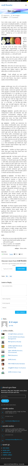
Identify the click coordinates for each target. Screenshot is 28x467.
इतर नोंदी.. (11, 325)
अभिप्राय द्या (18, 0)
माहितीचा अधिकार (7, 455)
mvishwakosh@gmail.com (12, 421)
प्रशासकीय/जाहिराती (11, 0)
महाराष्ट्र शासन (6, 450)
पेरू (7, 276)
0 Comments (14, 17)
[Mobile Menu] (26, 5)
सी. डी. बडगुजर (16, 15)
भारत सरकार (6, 448)
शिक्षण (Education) (13, 355)
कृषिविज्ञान (5, 17)
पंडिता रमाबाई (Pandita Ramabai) (16, 364)
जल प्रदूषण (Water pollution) (15, 334)
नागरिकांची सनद (7, 452)
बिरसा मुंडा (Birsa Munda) (14, 342)
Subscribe (21, 269)
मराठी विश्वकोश (6, 5)
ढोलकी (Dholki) (12, 359)
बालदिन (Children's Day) (14, 372)
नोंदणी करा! (5, 400)
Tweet (11, 254)
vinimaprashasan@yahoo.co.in (13, 439)
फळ (11, 276)
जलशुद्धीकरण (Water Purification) (17, 368)
